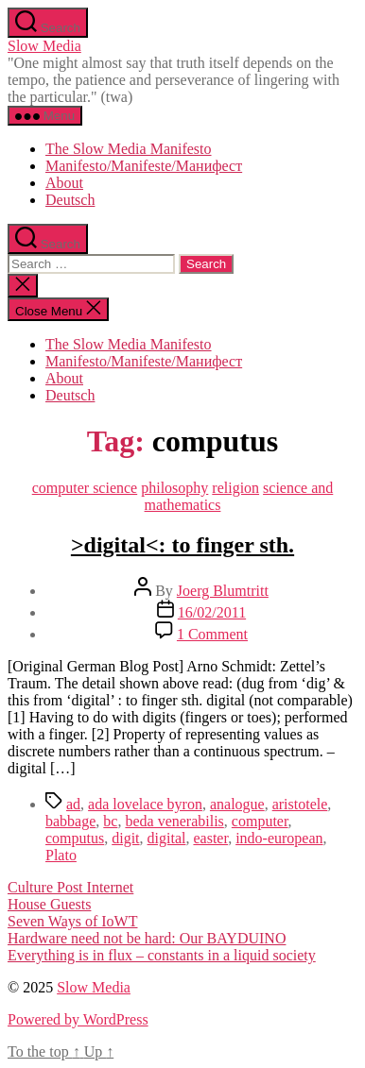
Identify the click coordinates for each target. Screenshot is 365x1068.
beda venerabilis (174, 821)
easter (210, 838)
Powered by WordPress (78, 1019)
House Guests (49, 904)
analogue (237, 804)
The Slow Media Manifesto (128, 149)
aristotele (300, 804)
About (64, 183)
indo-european (278, 838)
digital (167, 838)
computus (74, 838)
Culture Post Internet (70, 887)
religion (235, 488)
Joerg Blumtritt (223, 591)
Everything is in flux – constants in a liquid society (162, 955)
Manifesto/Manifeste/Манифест (143, 166)
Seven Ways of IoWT (73, 921)
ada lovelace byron (145, 804)
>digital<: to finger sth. (182, 545)
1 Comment (212, 634)
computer (260, 821)
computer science (85, 488)
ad (73, 804)
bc (110, 821)
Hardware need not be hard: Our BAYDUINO (147, 938)
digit (125, 838)
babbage (70, 821)
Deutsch (70, 200)
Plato (61, 855)
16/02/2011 (212, 612)
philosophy (174, 488)
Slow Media (44, 46)
